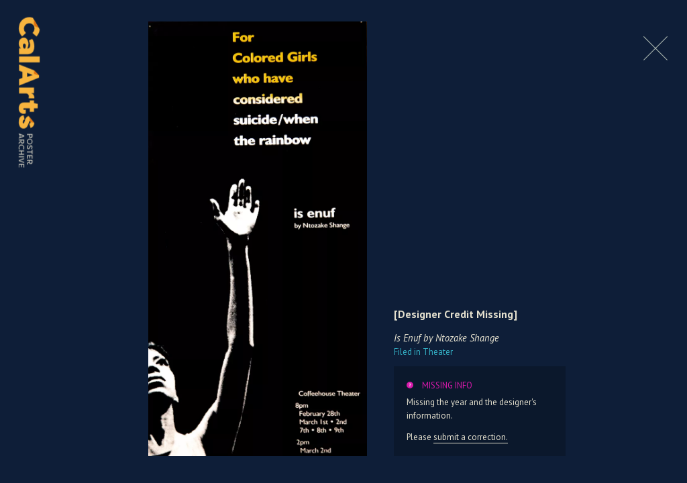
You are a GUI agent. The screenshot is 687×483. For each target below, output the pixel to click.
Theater (423, 352)
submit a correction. (470, 437)
